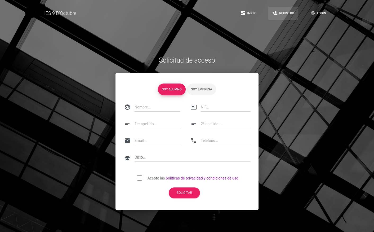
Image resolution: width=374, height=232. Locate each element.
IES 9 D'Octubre (60, 13)
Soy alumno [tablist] (172, 89)
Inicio (248, 13)
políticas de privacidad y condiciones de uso (202, 178)
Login (318, 13)
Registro (283, 13)
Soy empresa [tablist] (201, 89)
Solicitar (184, 193)
